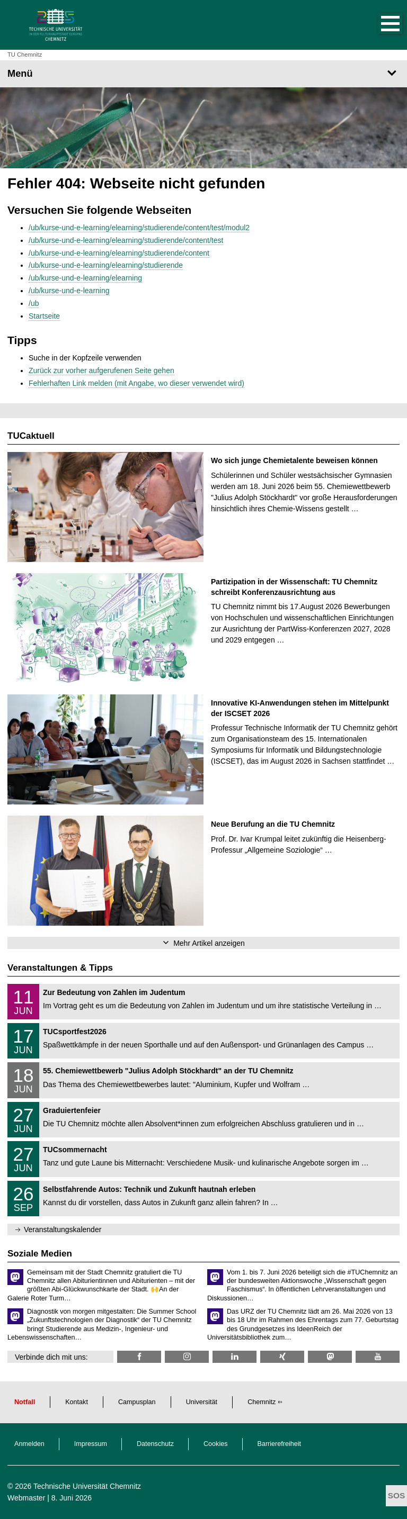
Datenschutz (155, 1444)
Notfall (24, 1402)
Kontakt (76, 1402)
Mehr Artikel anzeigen (209, 943)
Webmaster (26, 1498)
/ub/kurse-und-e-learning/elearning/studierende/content (119, 253)
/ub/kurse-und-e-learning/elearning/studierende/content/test (126, 240)
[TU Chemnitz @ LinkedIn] (234, 1357)
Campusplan (137, 1402)
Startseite (44, 316)
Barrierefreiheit (280, 1444)
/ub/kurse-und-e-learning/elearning (85, 278)
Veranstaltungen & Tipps (60, 968)
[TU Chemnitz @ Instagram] (187, 1357)
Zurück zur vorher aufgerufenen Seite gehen (101, 370)
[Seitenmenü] (203, 73)
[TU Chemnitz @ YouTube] (378, 1357)
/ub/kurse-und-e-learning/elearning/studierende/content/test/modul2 (139, 227)
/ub (34, 303)
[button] (379, 25)
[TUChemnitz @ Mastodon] (330, 1357)
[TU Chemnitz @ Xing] (282, 1357)
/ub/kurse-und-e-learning (69, 290)
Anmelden (29, 1444)
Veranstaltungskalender (62, 1229)
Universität (202, 1402)
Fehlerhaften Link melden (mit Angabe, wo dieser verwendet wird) (136, 383)
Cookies (216, 1444)
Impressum (90, 1444)
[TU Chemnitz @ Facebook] (139, 1357)
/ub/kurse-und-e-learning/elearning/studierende (106, 265)
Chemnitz (261, 1402)
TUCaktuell (31, 436)
